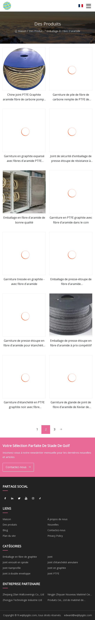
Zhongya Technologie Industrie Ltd (22, 600)
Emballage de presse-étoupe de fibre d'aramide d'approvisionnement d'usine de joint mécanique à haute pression (71, 281)
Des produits (36, 32)
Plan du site (9, 535)
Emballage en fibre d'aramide (63, 32)
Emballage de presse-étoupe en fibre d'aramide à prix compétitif (71, 343)
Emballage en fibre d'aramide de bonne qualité (24, 220)
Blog (5, 530)
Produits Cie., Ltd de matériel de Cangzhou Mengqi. (66, 600)
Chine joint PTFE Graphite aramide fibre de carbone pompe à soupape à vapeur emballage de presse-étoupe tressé (24, 97)
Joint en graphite (57, 568)
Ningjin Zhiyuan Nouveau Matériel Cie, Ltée (69, 595)
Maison (20, 32)
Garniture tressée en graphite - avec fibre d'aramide (24, 281)
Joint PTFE (53, 573)
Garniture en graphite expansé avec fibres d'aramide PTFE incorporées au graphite (24, 158)
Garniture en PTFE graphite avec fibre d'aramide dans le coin (71, 220)
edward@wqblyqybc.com (78, 615)
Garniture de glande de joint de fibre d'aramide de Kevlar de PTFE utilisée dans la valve (71, 404)
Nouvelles (53, 524)
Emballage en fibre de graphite (20, 556)
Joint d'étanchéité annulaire (63, 562)
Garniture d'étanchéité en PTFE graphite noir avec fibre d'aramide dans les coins (24, 404)
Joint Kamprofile (12, 568)
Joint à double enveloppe (16, 573)
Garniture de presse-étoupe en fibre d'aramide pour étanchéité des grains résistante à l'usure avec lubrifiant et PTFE (24, 343)
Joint (50, 556)
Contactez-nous (18, 467)
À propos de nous (58, 519)
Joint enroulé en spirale (15, 562)
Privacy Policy (55, 535)
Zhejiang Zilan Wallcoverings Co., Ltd (23, 594)
